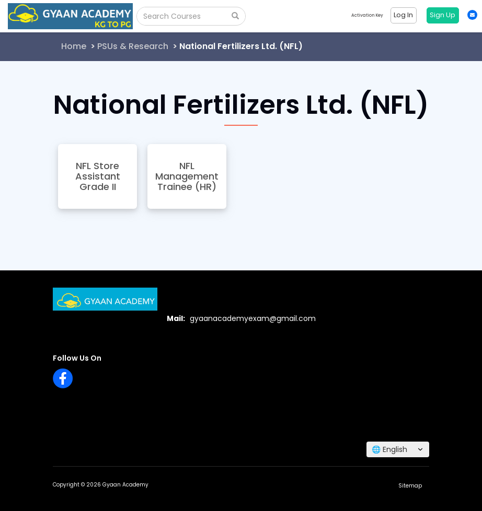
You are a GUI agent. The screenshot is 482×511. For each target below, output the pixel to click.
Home (73, 46)
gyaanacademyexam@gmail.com (253, 318)
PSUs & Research (132, 46)
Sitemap (410, 486)
